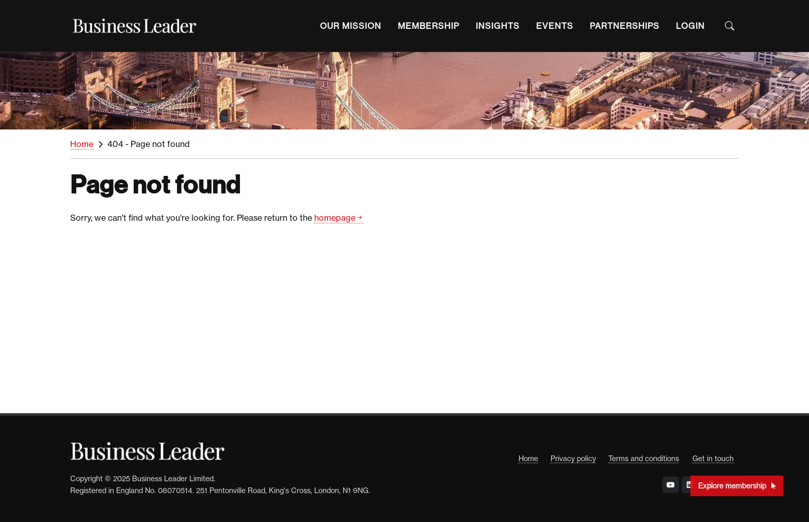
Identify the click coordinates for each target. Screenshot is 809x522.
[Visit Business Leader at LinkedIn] (690, 485)
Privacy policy (573, 458)
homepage (339, 218)
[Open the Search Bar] (729, 26)
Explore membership (737, 485)
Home (81, 144)
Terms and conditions (643, 458)
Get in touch (713, 458)
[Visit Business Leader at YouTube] (670, 485)
